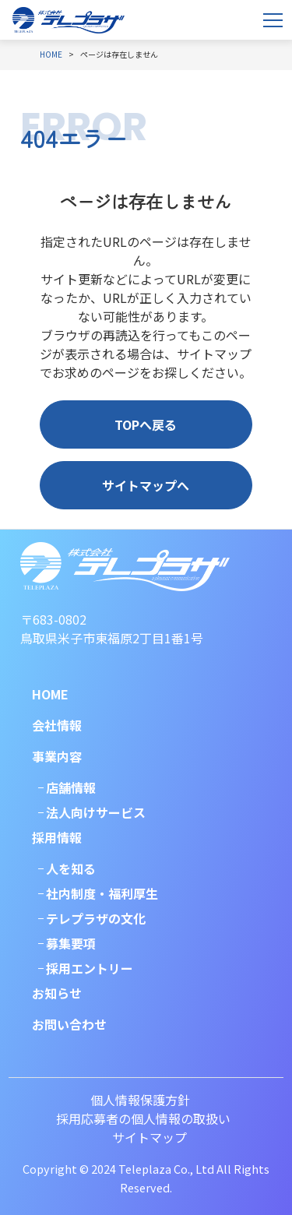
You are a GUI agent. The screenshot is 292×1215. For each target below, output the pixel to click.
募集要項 (71, 943)
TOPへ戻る (145, 424)
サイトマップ (149, 1137)
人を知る (71, 868)
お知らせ (57, 993)
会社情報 (57, 725)
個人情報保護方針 (140, 1099)
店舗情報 (71, 787)
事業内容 (57, 756)
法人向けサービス (96, 812)
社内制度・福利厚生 (102, 893)
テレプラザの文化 (96, 918)
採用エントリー (89, 968)
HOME (50, 694)
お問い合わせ (69, 1024)
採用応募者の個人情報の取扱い (143, 1118)
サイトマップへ (145, 485)
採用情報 (57, 837)
